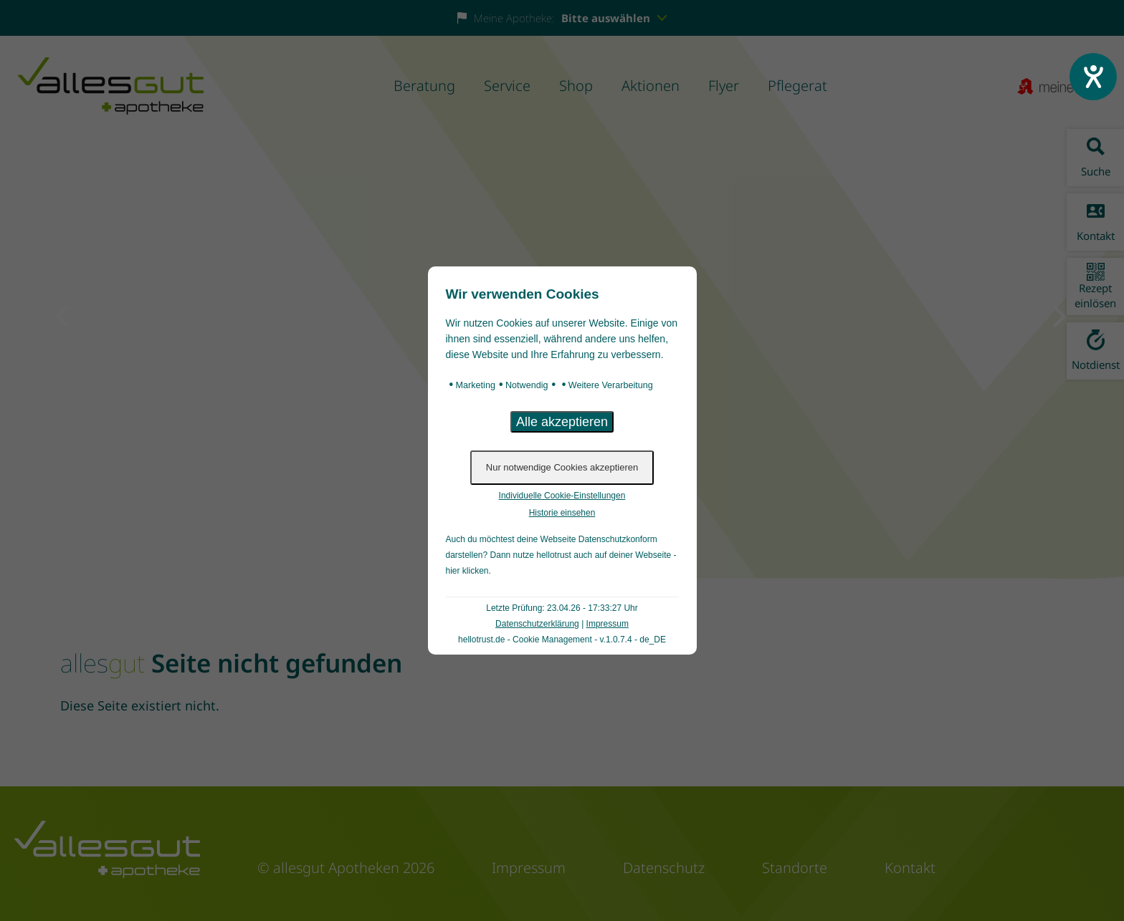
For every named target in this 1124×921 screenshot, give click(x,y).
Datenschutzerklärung (537, 624)
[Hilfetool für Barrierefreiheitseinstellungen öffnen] (1093, 76)
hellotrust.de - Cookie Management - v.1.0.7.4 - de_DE (562, 640)
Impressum (607, 624)
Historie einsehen (562, 513)
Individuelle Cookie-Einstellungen (562, 496)
